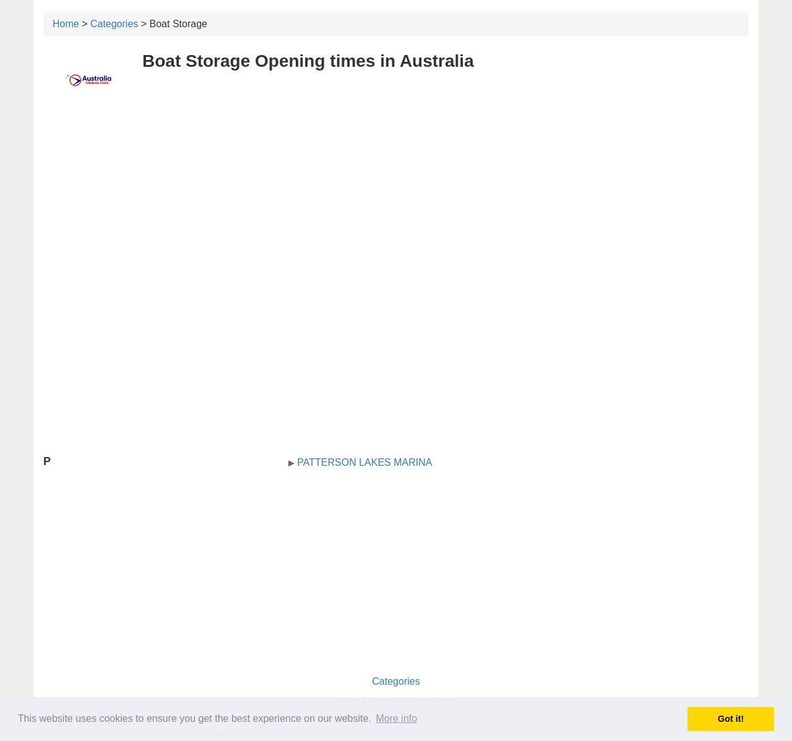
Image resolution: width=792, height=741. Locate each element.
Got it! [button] (731, 719)
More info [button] (396, 718)
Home (66, 24)
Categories (114, 24)
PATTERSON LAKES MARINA (364, 462)
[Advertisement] (396, 196)
